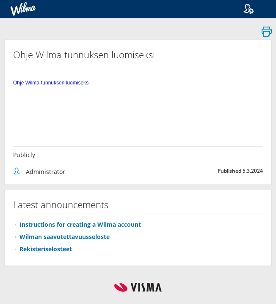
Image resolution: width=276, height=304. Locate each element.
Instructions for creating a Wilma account (80, 224)
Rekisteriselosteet (45, 249)
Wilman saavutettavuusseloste (64, 237)
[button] (254, 9)
